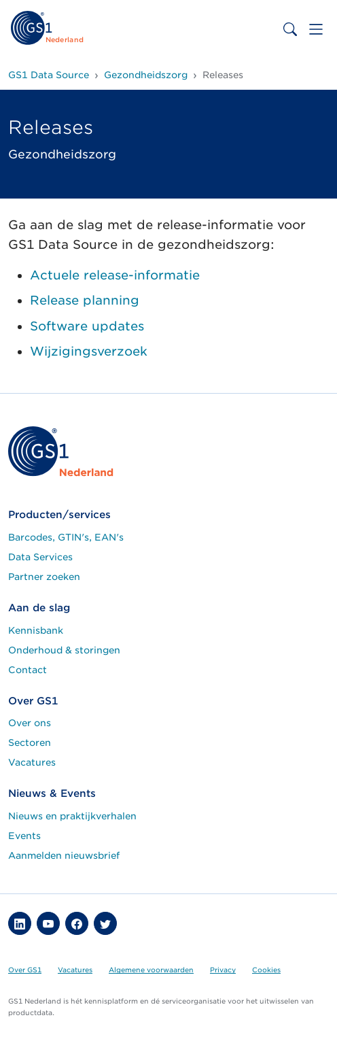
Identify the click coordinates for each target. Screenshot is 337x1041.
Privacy (223, 970)
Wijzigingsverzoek (88, 351)
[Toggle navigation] (316, 29)
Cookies (266, 970)
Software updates (87, 326)
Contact (27, 669)
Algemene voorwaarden (151, 970)
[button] (19, 923)
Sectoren (29, 742)
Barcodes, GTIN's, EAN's (66, 537)
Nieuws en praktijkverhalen (72, 815)
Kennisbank (35, 630)
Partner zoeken (44, 576)
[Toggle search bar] (290, 29)
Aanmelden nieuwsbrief (64, 855)
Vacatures (32, 762)
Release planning (84, 300)
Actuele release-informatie (115, 275)
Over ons (29, 722)
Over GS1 (24, 970)
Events (24, 835)
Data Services (40, 556)
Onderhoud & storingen (64, 650)
